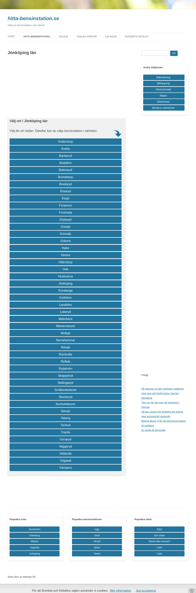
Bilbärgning (163, 83)
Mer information (120, 590)
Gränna (65, 241)
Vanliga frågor (87, 36)
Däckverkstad (163, 89)
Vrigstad (65, 460)
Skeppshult (65, 375)
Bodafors (65, 162)
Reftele (65, 361)
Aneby (65, 148)
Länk (159, 547)
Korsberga (65, 290)
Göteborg (34, 535)
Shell (97, 535)
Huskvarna (65, 276)
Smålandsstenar (65, 389)
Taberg (65, 418)
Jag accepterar (146, 590)
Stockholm (34, 529)
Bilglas (163, 95)
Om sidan (111, 36)
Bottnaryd (65, 170)
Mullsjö (65, 333)
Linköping (34, 553)
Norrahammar (65, 340)
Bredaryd (65, 184)
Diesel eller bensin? (159, 541)
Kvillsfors (65, 297)
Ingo (97, 529)
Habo (65, 248)
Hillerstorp (65, 262)
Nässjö (65, 347)
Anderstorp (65, 141)
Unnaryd (65, 439)
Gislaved (65, 219)
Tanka (97, 553)
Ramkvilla (65, 354)
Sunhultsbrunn (65, 404)
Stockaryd (65, 397)
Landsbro (65, 304)
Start (11, 36)
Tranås (65, 432)
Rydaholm (65, 368)
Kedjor (63, 36)
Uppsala (34, 547)
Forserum (65, 205)
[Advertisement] (66, 87)
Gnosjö (65, 226)
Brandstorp (65, 177)
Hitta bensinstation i (37, 36)
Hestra (65, 255)
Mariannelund (65, 326)
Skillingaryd (65, 382)
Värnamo (65, 467)
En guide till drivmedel (153, 430)
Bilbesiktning (163, 77)
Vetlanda (65, 453)
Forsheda (65, 212)
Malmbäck (66, 319)
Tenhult (65, 425)
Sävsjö (65, 411)
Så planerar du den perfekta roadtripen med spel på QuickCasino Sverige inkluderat (162, 393)
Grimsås (65, 233)
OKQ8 (97, 541)
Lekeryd (65, 311)
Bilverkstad (163, 101)
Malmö (34, 541)
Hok (65, 269)
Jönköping (66, 283)
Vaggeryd (65, 446)
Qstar (97, 547)
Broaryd (65, 191)
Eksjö (65, 198)
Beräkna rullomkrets (163, 107)
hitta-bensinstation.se (33, 18)
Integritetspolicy (137, 36)
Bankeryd (65, 155)
